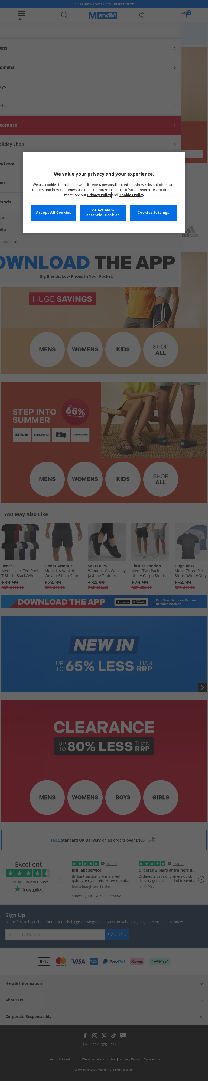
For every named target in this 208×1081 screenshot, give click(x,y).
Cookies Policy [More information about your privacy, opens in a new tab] (131, 195)
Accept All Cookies (53, 212)
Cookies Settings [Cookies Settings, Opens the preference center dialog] (153, 212)
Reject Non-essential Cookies (103, 212)
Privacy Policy (99, 195)
